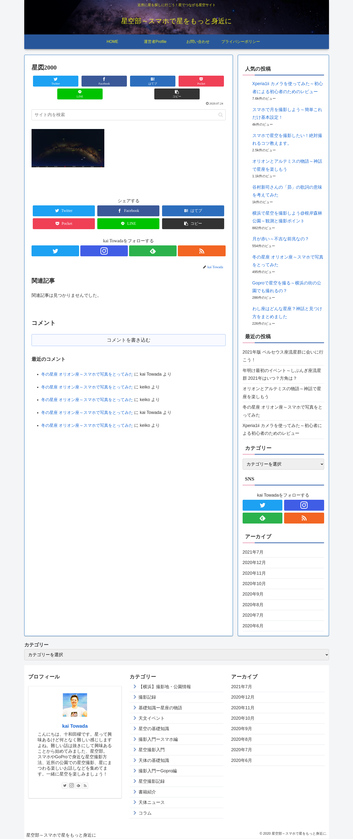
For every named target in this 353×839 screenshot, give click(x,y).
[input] (129, 102)
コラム (145, 813)
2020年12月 (254, 562)
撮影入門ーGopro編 (158, 770)
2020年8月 (253, 604)
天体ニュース (152, 802)
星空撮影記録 (152, 781)
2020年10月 (254, 583)
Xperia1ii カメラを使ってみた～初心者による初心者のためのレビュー (282, 429)
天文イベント (152, 718)
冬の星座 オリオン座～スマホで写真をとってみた (90, 361)
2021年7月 (253, 552)
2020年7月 (253, 615)
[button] (220, 102)
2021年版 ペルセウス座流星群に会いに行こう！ (283, 356)
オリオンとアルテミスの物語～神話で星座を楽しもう (282, 392)
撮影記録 (147, 697)
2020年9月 (253, 594)
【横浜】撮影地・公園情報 (165, 686)
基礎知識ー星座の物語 (160, 707)
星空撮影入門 (152, 749)
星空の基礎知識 (154, 728)
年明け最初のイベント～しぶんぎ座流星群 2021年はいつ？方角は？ (282, 374)
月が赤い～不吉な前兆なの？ (280, 238)
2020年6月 (253, 625)
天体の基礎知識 (154, 760)
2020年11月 (254, 573)
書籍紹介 (147, 792)
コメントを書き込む (128, 327)
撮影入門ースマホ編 (158, 739)
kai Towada (75, 726)
